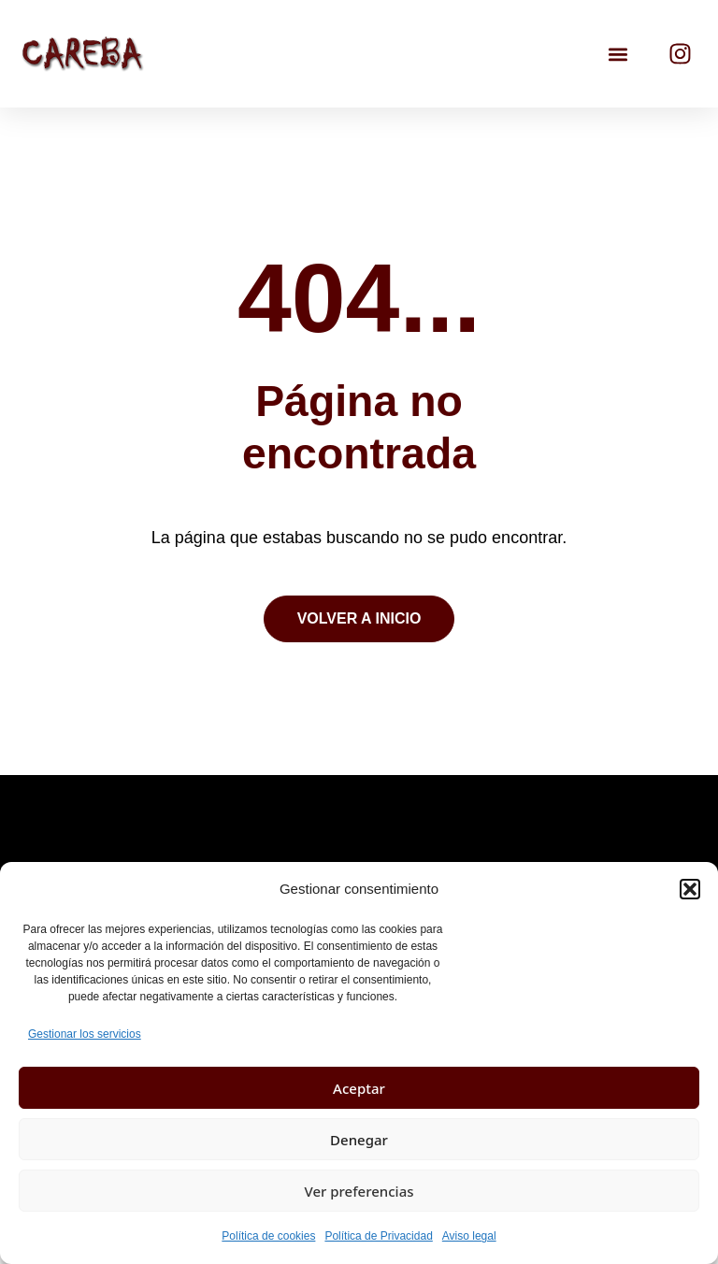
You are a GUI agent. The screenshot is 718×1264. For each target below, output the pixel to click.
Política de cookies (268, 1235)
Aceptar (359, 1088)
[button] (690, 889)
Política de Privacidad (378, 1235)
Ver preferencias (358, 1191)
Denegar (359, 1139)
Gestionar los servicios (84, 1034)
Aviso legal (469, 1235)
